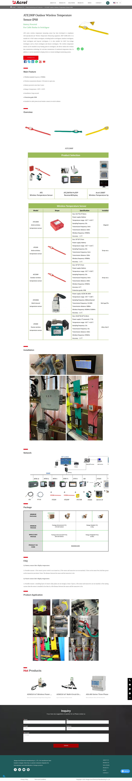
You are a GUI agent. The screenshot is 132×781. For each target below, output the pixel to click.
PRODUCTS (20, 7)
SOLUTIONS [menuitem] (71, 3)
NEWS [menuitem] (89, 3)
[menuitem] (62, 3)
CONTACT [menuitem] (98, 3)
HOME (14, 7)
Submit (66, 745)
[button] (62, 3)
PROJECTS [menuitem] (80, 3)
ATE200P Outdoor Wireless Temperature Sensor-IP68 (58, 7)
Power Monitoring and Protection (34, 7)
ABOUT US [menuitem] (53, 3)
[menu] (75, 3)
